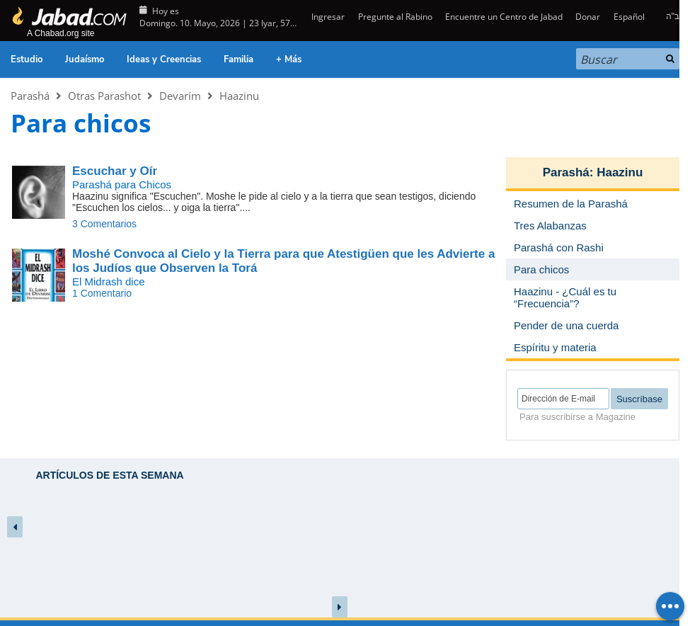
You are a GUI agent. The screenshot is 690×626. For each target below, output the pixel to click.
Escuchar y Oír (114, 171)
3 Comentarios (104, 223)
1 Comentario (102, 293)
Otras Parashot (104, 96)
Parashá (30, 96)
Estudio (26, 59)
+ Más (288, 59)
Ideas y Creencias (164, 59)
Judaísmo (84, 59)
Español (629, 17)
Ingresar (327, 17)
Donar (587, 17)
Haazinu (239, 96)
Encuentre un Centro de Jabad (504, 17)
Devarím (180, 96)
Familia (238, 59)
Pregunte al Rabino (395, 17)
